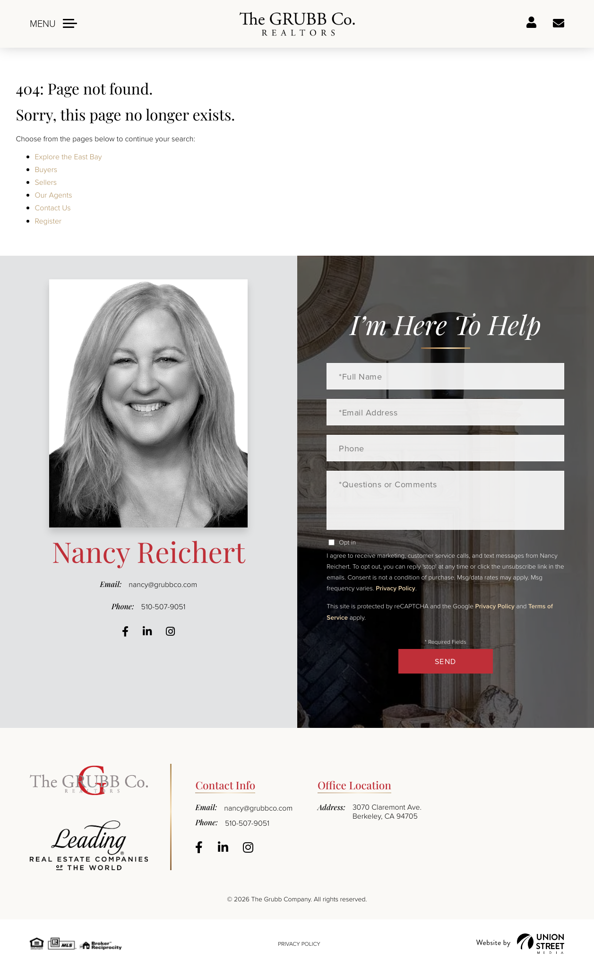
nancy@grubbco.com (163, 584)
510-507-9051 (163, 606)
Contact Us (53, 207)
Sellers (46, 182)
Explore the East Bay (68, 156)
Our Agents (53, 195)
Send (445, 661)
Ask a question (558, 23)
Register (48, 221)
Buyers (46, 169)
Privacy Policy (395, 588)
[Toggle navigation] (53, 23)
